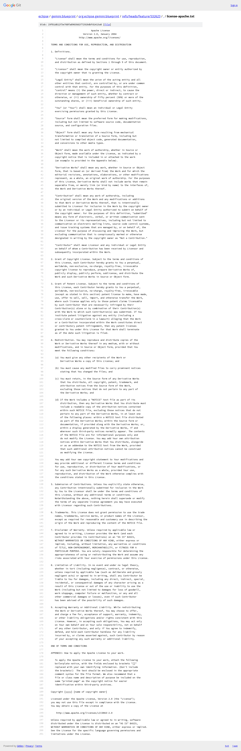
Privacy (29, 745)
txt (227, 745)
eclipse (43, 16)
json (235, 745)
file (107, 24)
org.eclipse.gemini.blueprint (98, 16)
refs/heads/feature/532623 (141, 16)
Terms (38, 745)
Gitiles (20, 745)
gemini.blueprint (63, 16)
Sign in (234, 5)
